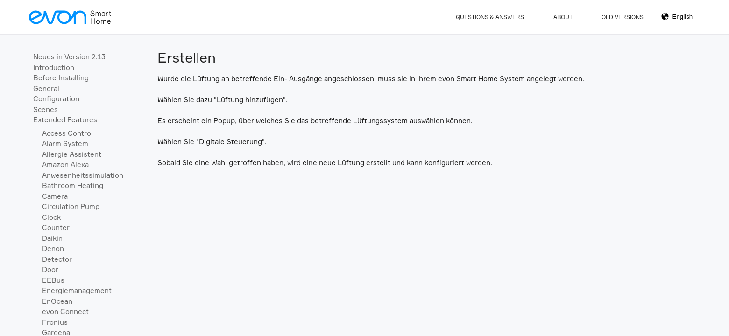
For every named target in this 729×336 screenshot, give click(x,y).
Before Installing (61, 77)
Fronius (55, 322)
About (563, 17)
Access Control (67, 133)
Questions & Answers (490, 17)
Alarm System (65, 143)
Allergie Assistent (71, 154)
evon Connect (65, 311)
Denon (53, 248)
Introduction (53, 67)
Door (50, 269)
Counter (56, 227)
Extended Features (65, 119)
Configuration (56, 98)
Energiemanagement (77, 290)
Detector (57, 259)
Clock (51, 217)
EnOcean (57, 301)
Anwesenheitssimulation (82, 175)
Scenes (45, 109)
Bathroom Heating (72, 185)
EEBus (53, 280)
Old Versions (623, 17)
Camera (55, 196)
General (46, 88)
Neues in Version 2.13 (69, 56)
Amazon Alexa (65, 164)
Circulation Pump (70, 206)
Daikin (52, 238)
